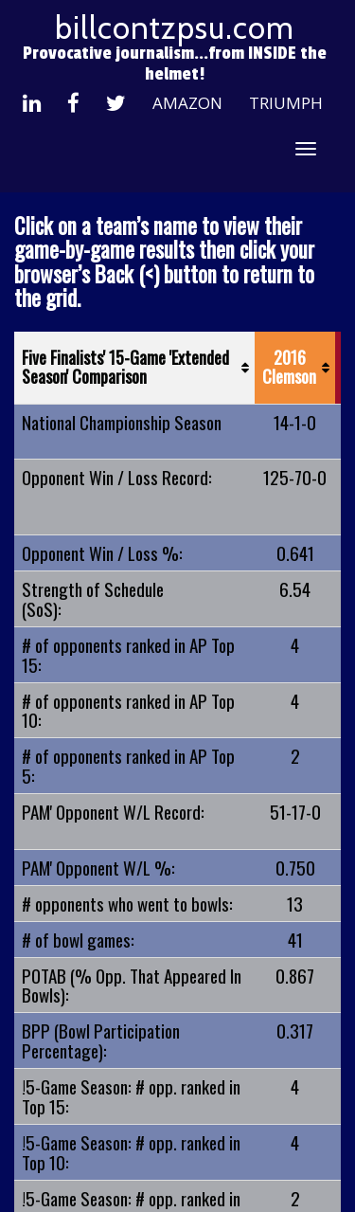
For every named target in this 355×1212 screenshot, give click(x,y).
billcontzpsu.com (174, 27)
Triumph (286, 103)
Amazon (187, 103)
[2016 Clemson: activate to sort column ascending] (295, 368)
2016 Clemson (289, 367)
